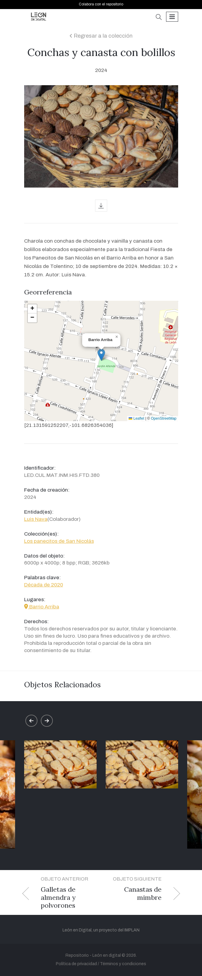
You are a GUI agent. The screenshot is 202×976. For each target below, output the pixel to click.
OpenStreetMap (164, 418)
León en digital (106, 955)
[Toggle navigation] (172, 17)
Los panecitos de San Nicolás (59, 541)
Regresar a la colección (101, 36)
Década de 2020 (43, 585)
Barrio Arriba (41, 607)
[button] (159, 18)
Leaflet (136, 418)
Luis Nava (35, 519)
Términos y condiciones (123, 964)
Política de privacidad (76, 964)
